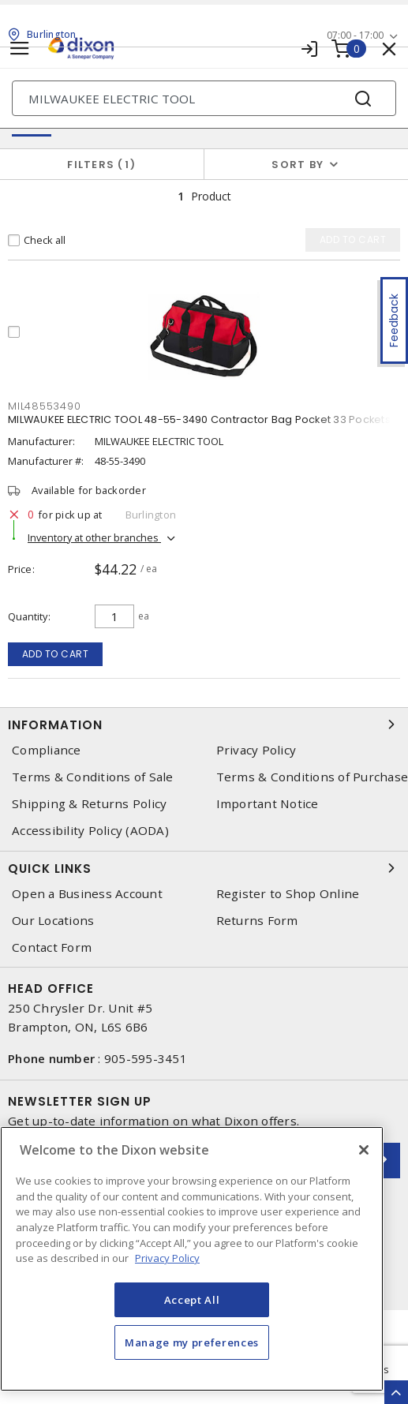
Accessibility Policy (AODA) (90, 830)
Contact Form (52, 947)
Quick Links (204, 868)
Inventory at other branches (94, 537)
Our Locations (53, 920)
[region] (192, 1258)
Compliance (46, 750)
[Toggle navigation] (20, 48)
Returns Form (257, 920)
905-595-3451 (145, 1058)
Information (204, 724)
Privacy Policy (256, 750)
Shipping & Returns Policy (89, 803)
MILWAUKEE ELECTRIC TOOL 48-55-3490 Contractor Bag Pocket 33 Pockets (199, 419)
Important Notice (267, 803)
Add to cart (55, 654)
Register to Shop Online (288, 893)
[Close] (363, 1150)
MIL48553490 (44, 406)
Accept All (192, 1300)
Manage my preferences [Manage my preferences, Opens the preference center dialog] (192, 1342)
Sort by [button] (297, 164)
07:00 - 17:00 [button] (355, 35)
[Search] (204, 98)
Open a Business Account (87, 893)
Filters (101, 164)
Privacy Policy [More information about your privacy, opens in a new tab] (167, 1258)
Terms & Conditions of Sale (93, 776)
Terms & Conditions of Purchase (312, 776)
